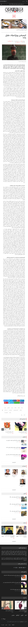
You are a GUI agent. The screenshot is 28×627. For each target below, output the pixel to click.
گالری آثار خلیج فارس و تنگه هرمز (21, 30)
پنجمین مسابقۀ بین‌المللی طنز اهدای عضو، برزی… (13, 454)
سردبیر (6, 624)
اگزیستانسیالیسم (16, 410)
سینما (22, 407)
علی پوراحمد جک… (21, 485)
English (13, 624)
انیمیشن (8, 407)
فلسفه (19, 407)
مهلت (20, 441)
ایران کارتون (10, 41)
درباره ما (10, 624)
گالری (20, 498)
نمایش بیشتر (14, 462)
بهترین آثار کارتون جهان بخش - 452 (15, 504)
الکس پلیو (22, 475)
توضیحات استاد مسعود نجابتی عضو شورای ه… (9, 536)
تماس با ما (2, 624)
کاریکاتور (17, 615)
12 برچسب (18, 42)
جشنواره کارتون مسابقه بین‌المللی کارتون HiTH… (13, 447)
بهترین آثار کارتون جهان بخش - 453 (15, 497)
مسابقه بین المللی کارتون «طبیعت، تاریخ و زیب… (13, 440)
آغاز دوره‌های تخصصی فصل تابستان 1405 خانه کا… (16, 4)
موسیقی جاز (6, 412)
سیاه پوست (10, 410)
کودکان (21, 410)
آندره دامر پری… (14, 475)
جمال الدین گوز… (6, 475)
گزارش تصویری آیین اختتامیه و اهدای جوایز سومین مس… (12, 582)
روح (5, 407)
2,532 (18, 536)
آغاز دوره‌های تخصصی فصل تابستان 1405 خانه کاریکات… (12, 575)
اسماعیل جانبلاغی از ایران (9, 610)
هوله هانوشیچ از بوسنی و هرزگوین (23, 611)
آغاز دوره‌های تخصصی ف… (9, 432)
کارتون (22, 615)
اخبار (21, 41)
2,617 (3, 536)
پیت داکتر (6, 410)
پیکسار (15, 407)
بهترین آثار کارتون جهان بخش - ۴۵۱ (15, 511)
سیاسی (12, 612)
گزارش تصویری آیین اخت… (22, 432)
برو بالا (4, 619)
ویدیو (13, 538)
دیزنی (12, 407)
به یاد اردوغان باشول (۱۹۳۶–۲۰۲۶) (15, 589)
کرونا (10, 412)
